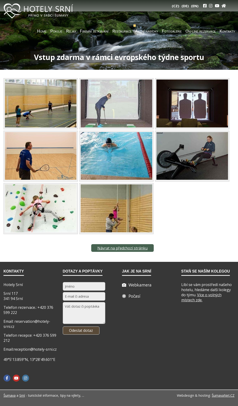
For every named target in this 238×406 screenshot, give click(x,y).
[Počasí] (131, 296)
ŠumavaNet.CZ (223, 395)
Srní (22, 395)
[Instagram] (211, 5)
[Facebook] (6, 378)
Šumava (9, 395)
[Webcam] (137, 285)
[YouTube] (217, 5)
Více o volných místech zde (201, 297)
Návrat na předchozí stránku (122, 248)
